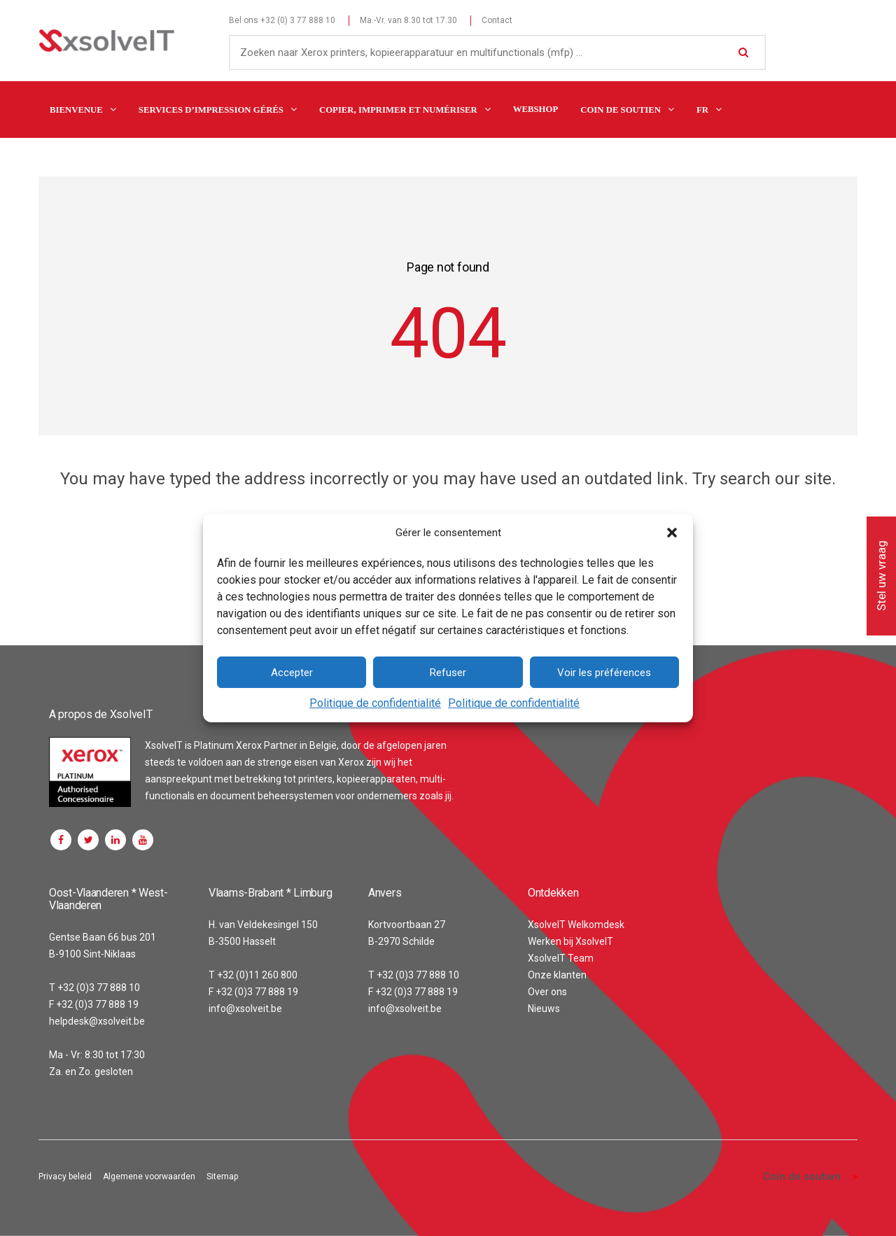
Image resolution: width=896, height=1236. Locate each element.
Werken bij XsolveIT (570, 941)
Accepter (292, 672)
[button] (672, 533)
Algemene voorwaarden (149, 1176)
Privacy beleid (65, 1176)
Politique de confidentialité (375, 703)
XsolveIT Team (561, 958)
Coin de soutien (802, 1176)
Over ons (547, 991)
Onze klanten (557, 975)
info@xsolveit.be (245, 1008)
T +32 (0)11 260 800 (253, 975)
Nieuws (544, 1008)
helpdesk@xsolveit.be (97, 1021)
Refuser (448, 672)
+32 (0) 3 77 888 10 (297, 20)
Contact (497, 20)
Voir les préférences (604, 672)
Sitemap (222, 1176)
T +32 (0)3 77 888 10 (94, 987)
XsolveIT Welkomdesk (576, 924)
